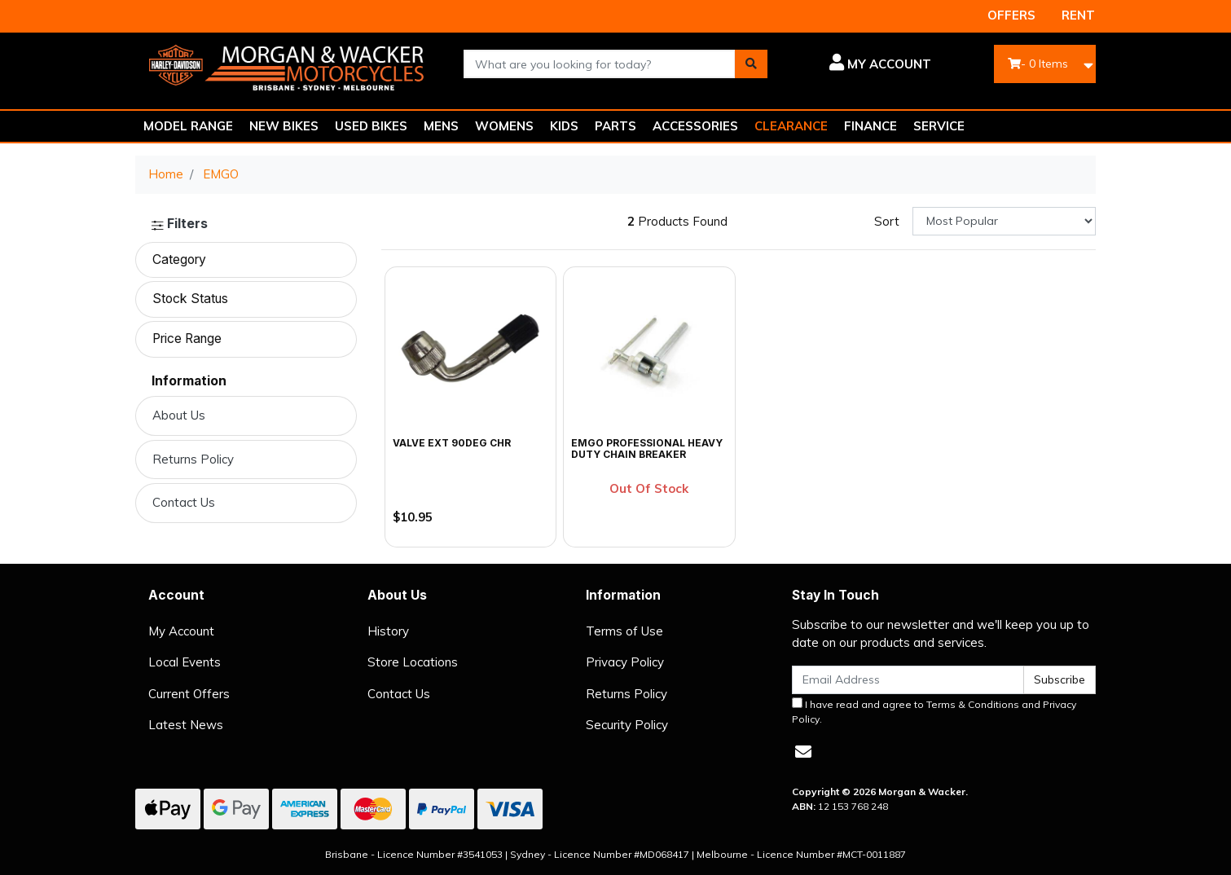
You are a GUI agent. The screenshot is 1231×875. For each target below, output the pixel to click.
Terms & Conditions (972, 704)
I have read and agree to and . (934, 711)
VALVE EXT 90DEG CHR (452, 443)
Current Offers (189, 693)
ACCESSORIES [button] (695, 126)
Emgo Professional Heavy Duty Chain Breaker (647, 448)
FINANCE (870, 126)
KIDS (564, 126)
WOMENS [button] (504, 126)
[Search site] (751, 64)
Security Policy (627, 724)
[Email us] (803, 751)
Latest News (185, 724)
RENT (1078, 15)
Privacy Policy (625, 662)
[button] (861, 64)
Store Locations (412, 662)
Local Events (184, 662)
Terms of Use (624, 631)
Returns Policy (193, 459)
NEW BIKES (284, 126)
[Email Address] (908, 680)
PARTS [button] (615, 126)
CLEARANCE (791, 126)
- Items (1038, 63)
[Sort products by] (1004, 221)
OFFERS (1011, 15)
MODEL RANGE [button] (188, 126)
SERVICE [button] (939, 126)
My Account (181, 631)
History (388, 631)
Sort (886, 221)
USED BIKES (371, 126)
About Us (178, 415)
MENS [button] (441, 126)
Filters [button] (180, 224)
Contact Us (183, 502)
